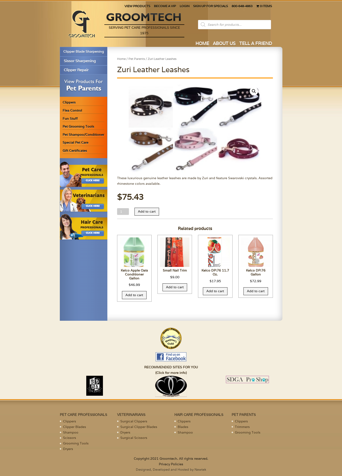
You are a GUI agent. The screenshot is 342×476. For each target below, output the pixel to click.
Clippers (69, 102)
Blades (183, 427)
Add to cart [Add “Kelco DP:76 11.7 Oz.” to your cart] (215, 291)
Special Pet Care (75, 142)
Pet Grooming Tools (78, 126)
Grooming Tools (76, 443)
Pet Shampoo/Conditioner (83, 135)
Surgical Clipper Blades (138, 427)
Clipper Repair (76, 70)
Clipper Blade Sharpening (83, 51)
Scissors (69, 438)
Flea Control (72, 110)
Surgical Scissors (133, 438)
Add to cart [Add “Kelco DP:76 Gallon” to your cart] (256, 291)
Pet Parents (136, 59)
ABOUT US (224, 44)
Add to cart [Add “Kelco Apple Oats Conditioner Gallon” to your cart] (134, 295)
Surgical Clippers (133, 421)
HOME (202, 44)
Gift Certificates (75, 151)
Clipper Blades (74, 427)
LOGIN (184, 6)
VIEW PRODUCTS (137, 6)
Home (121, 59)
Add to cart (147, 211)
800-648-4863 (242, 6)
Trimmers (242, 427)
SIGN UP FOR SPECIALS (210, 6)
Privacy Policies (171, 464)
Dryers (68, 449)
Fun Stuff (70, 119)
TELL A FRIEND (255, 44)
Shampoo (70, 432)
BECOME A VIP (165, 6)
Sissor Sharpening (80, 60)
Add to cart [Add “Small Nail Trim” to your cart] (175, 287)
